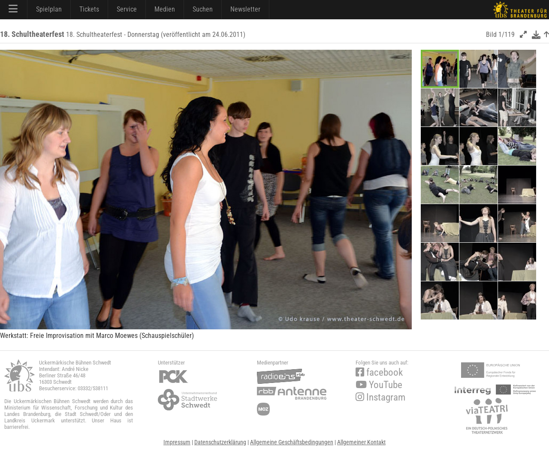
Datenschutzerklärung (220, 442)
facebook (379, 372)
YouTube (379, 385)
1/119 (506, 34)
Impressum (176, 442)
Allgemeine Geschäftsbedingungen (291, 442)
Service (127, 9)
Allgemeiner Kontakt (361, 442)
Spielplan (49, 9)
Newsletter (245, 9)
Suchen (203, 9)
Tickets (89, 9)
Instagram (380, 397)
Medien (164, 9)
